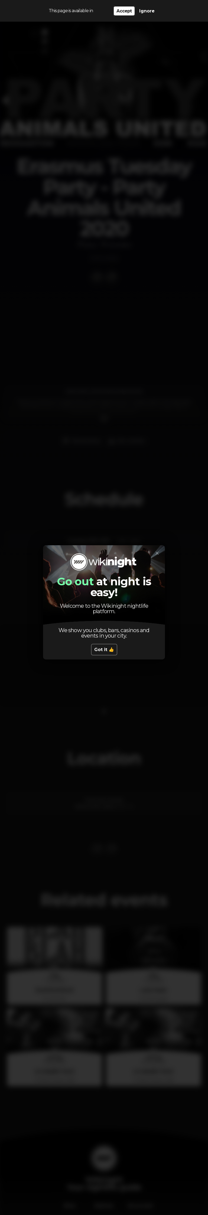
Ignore (147, 11)
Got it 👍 (104, 649)
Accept (124, 11)
